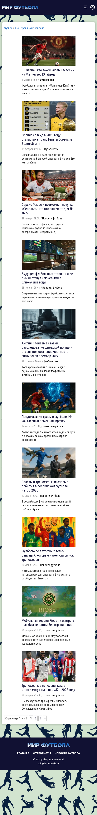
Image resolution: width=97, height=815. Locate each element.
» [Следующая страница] (45, 718)
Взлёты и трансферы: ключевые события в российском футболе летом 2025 (45, 486)
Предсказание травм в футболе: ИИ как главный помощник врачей (47, 419)
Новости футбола (52, 218)
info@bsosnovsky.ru (48, 763)
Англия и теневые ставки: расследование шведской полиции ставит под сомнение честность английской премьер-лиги (47, 349)
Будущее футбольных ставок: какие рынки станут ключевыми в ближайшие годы (47, 278)
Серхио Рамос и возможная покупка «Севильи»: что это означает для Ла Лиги (47, 208)
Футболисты (47, 79)
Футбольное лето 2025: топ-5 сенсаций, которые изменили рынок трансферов (48, 555)
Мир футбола (20, 7)
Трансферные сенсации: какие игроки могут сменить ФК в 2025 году (48, 687)
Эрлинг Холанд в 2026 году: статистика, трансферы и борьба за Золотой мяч (47, 139)
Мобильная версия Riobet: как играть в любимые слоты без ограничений (48, 622)
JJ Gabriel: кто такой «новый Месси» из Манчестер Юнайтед (48, 72)
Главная (23, 753)
